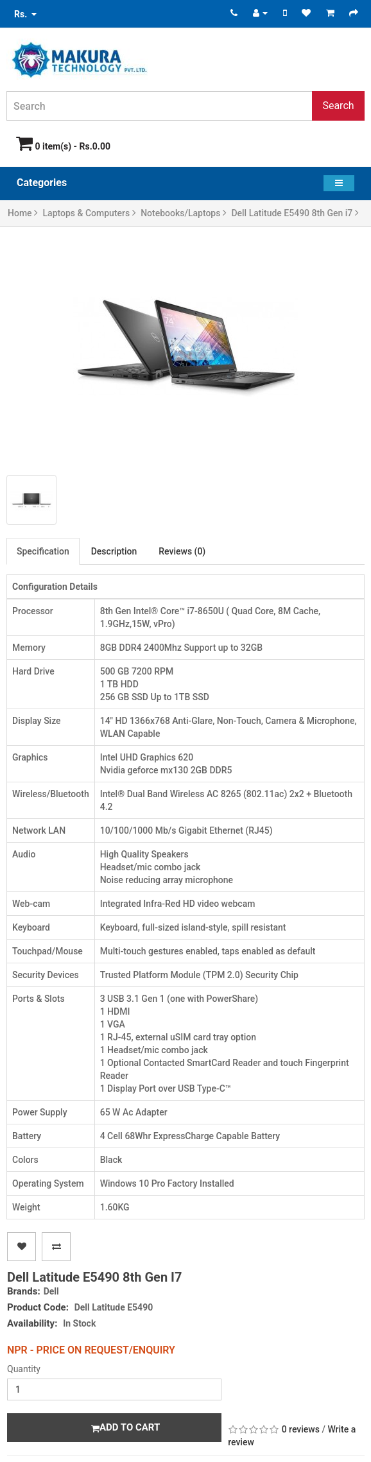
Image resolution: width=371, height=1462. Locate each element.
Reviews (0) (182, 551)
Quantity (23, 1369)
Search (338, 105)
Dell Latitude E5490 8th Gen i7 (294, 213)
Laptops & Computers (89, 213)
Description (114, 551)
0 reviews (301, 1429)
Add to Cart (125, 1427)
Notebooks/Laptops (184, 213)
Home (23, 213)
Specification (43, 551)
